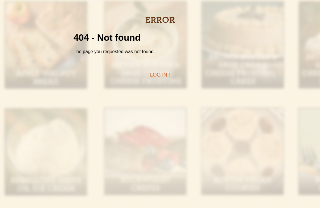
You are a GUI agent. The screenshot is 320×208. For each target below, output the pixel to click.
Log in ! (160, 75)
